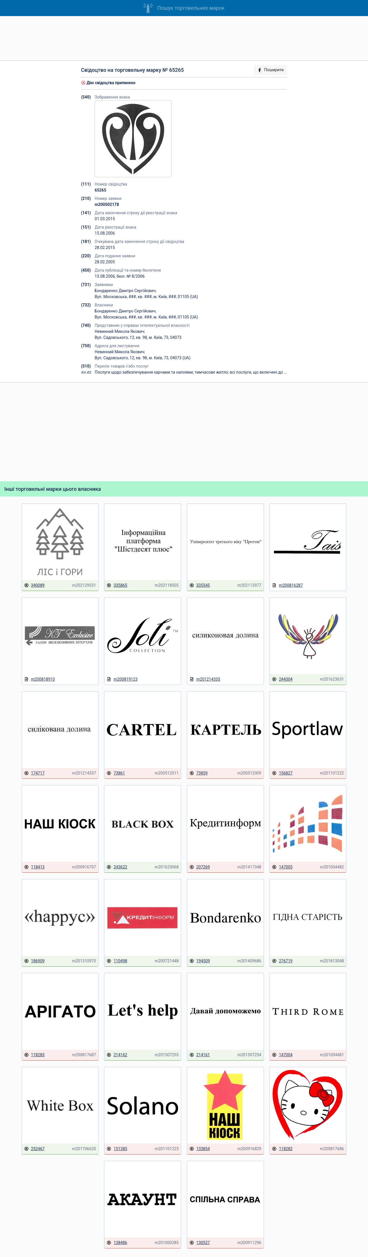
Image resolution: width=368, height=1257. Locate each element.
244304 (282, 679)
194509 (199, 961)
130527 (199, 1242)
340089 (34, 585)
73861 (116, 773)
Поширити (270, 69)
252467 (34, 1148)
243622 (117, 867)
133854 (199, 1148)
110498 (117, 961)
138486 (117, 1242)
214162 (117, 1055)
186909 (34, 961)
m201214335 (204, 679)
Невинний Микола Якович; (120, 331)
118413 (34, 867)
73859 (198, 773)
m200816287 (287, 585)
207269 (199, 867)
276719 (282, 961)
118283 (34, 1055)
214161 (199, 1055)
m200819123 (122, 679)
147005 (282, 867)
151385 (117, 1148)
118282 (282, 1148)
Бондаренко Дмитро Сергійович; (125, 290)
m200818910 (39, 679)
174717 (34, 773)
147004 (282, 1055)
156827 (282, 773)
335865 (117, 585)
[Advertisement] (184, 38)
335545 (199, 585)
